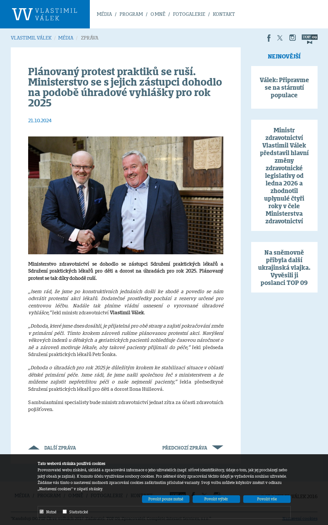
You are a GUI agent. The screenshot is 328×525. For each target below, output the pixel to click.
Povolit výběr (216, 499)
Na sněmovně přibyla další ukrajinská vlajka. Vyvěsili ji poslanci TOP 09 (284, 267)
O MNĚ (158, 14)
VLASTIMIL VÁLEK (31, 37)
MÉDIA (104, 14)
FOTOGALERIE (189, 14)
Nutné (48, 512)
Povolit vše (267, 499)
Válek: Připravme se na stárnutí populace (284, 87)
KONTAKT (224, 14)
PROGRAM (131, 14)
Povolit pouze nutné (165, 499)
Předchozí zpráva (192, 447)
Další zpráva (52, 447)
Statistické (75, 512)
